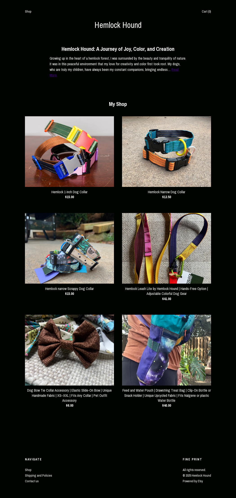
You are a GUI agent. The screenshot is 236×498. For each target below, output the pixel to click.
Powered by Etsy (193, 481)
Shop (28, 11)
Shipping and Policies (38, 475)
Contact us (32, 481)
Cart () (206, 11)
